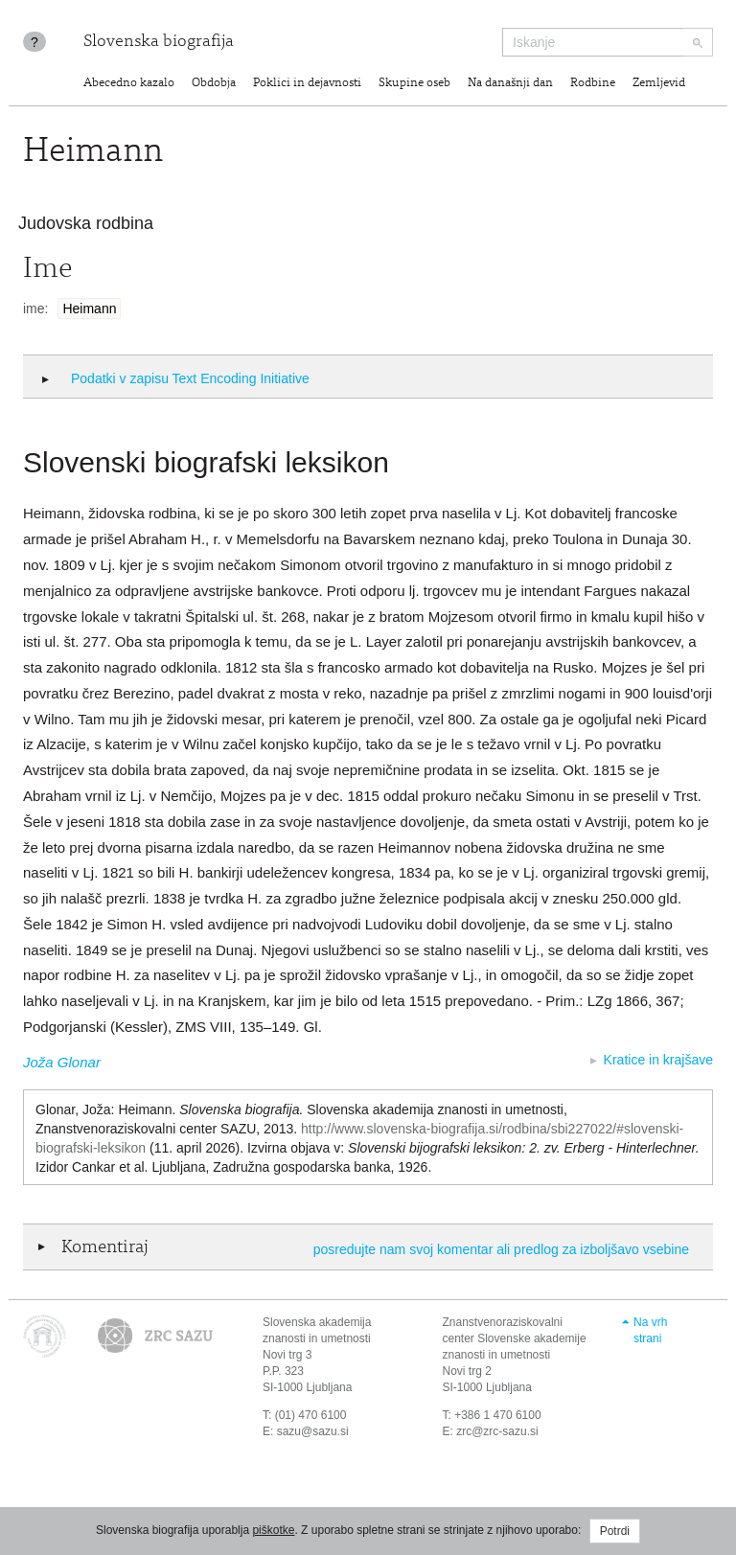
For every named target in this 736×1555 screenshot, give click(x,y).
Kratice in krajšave (658, 1059)
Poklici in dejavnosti (307, 84)
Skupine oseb (414, 84)
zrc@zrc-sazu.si (497, 1431)
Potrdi (615, 1531)
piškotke (273, 1530)
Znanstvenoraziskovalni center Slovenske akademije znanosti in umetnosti (514, 1338)
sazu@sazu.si (313, 1431)
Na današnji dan (510, 84)
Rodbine (592, 84)
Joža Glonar (62, 1062)
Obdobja (214, 84)
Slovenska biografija (158, 42)
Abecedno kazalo (128, 84)
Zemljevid (658, 84)
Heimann (89, 308)
